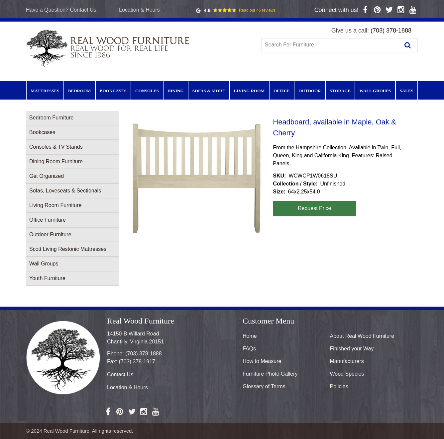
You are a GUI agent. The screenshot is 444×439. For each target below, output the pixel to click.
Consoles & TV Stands (56, 147)
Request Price (314, 208)
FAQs (249, 348)
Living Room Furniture (55, 205)
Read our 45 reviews (257, 10)
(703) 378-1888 (391, 30)
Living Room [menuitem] (249, 90)
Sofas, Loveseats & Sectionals (65, 190)
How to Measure (262, 361)
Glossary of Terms (264, 386)
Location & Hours (139, 10)
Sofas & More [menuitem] (208, 90)
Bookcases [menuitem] (113, 90)
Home (250, 336)
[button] (196, 177)
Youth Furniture (47, 278)
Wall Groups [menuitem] (375, 90)
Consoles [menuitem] (147, 90)
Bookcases (42, 132)
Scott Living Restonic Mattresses (67, 249)
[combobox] (331, 44)
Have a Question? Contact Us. (62, 10)
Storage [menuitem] (340, 90)
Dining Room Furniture (56, 161)
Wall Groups (43, 263)
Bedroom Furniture (51, 117)
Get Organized (46, 176)
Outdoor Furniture (50, 234)
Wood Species (347, 374)
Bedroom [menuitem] (79, 90)
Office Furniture (47, 220)
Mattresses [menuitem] (45, 90)
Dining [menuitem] (175, 90)
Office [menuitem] (282, 90)
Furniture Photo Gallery (270, 374)
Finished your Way (352, 348)
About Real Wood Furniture (362, 336)
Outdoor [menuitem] (309, 90)
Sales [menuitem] (406, 90)
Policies (339, 386)
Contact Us (120, 374)
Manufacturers (347, 361)
